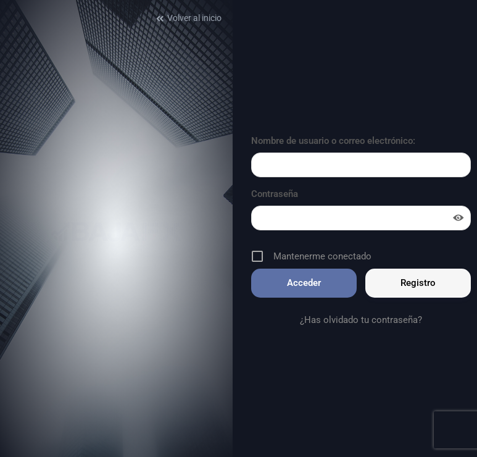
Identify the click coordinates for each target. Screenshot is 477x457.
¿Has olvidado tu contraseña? (361, 319)
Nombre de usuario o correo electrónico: (333, 140)
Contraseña (274, 193)
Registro (418, 282)
